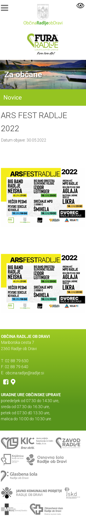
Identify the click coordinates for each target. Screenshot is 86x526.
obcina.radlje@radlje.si (25, 372)
